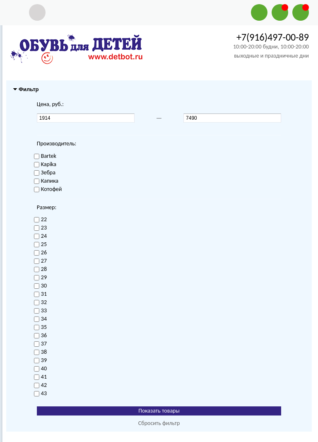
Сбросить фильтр (159, 423)
